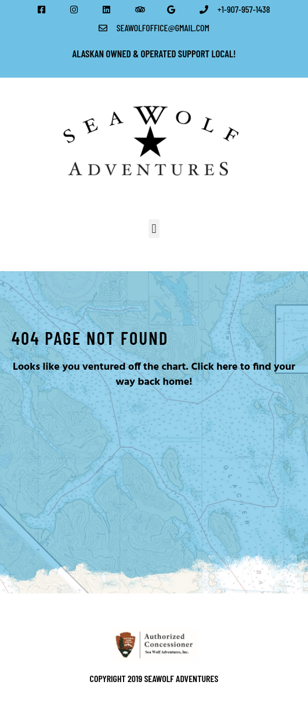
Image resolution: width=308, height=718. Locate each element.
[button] (154, 228)
